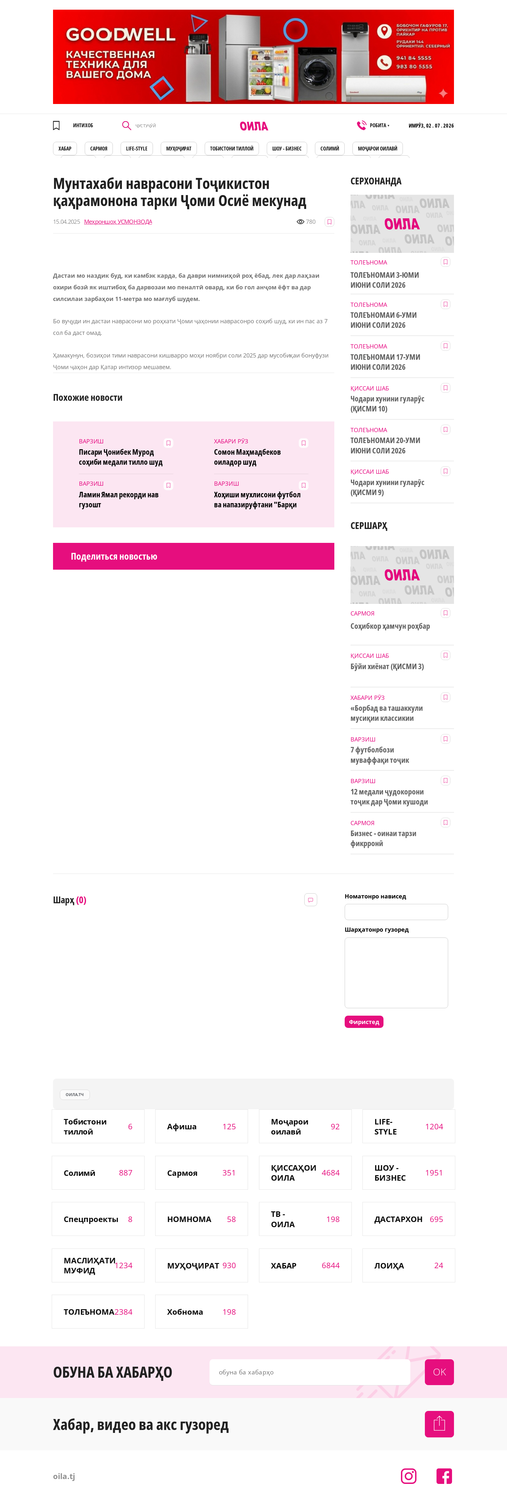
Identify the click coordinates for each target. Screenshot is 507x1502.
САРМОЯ (98, 148)
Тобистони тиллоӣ (231, 148)
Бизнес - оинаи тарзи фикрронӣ (383, 838)
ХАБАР (65, 148)
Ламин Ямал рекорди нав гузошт (119, 499)
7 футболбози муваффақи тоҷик (380, 754)
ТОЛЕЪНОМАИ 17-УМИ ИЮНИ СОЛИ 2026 (385, 362)
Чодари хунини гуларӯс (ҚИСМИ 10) (388, 403)
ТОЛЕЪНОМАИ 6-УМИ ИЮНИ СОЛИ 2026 (384, 320)
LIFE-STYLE (136, 148)
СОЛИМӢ (329, 148)
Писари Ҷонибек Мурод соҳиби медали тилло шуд (121, 457)
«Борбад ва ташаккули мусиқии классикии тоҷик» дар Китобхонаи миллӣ (388, 713)
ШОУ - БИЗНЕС (287, 148)
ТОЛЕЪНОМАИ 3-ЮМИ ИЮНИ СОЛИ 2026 (385, 280)
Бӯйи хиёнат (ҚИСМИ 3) (387, 666)
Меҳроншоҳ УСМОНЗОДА (118, 221)
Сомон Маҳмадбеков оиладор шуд (247, 457)
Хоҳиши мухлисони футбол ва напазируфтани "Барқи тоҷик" (257, 499)
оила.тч (75, 1094)
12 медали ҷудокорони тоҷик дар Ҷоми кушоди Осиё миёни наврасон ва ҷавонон (389, 796)
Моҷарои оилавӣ (377, 148)
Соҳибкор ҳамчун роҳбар (390, 626)
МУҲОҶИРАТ (179, 148)
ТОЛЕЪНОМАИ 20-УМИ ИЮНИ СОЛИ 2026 (385, 445)
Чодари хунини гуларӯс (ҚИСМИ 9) (388, 487)
